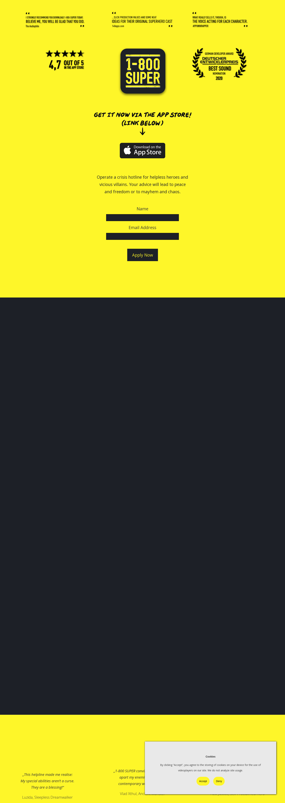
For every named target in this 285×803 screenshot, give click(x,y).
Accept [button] (203, 781)
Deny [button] (219, 781)
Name (142, 209)
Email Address (142, 227)
